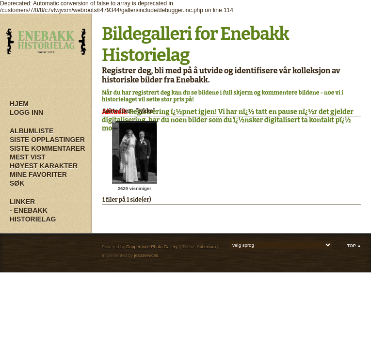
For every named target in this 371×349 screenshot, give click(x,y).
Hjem (19, 104)
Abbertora (206, 246)
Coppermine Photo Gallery (151, 246)
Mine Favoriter (38, 174)
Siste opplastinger (47, 139)
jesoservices (146, 255)
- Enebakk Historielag (33, 214)
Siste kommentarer (47, 148)
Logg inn (26, 112)
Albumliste (31, 131)
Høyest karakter (44, 166)
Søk (17, 183)
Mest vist (28, 157)
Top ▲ (354, 245)
